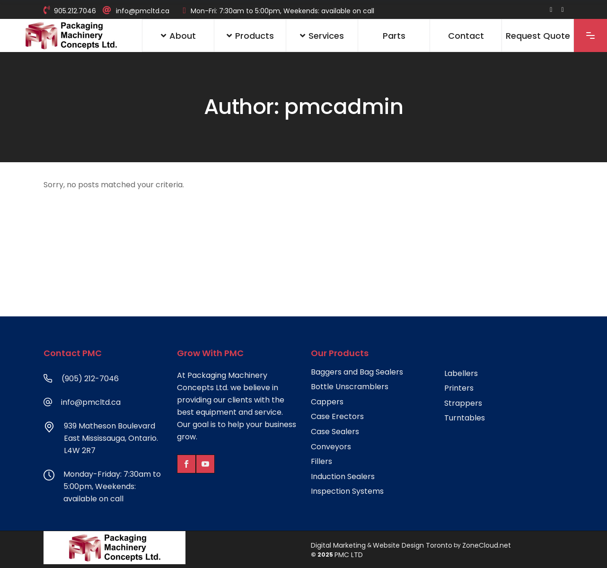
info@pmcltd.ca (142, 11)
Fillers (321, 461)
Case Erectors (337, 416)
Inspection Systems (347, 491)
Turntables (464, 418)
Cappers (327, 402)
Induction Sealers (343, 476)
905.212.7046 (75, 11)
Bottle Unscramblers (349, 387)
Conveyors (331, 447)
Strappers (463, 403)
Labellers (461, 373)
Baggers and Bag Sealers (357, 372)
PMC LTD (348, 554)
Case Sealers (335, 432)
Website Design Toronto (412, 545)
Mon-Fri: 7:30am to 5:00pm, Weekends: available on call (282, 11)
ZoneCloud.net (486, 545)
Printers (459, 388)
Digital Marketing (338, 545)
